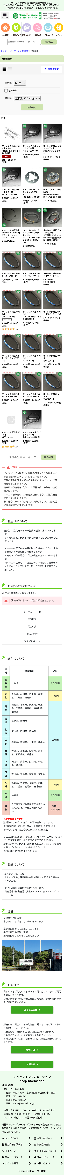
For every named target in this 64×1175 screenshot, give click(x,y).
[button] (5, 15)
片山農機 (41, 1170)
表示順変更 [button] (52, 69)
